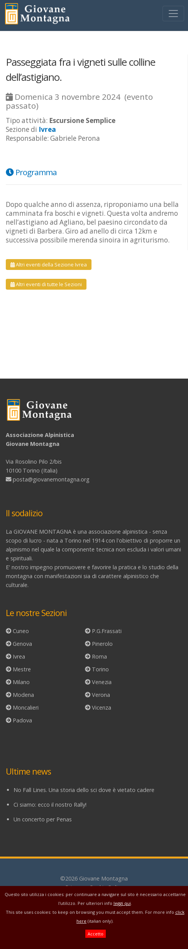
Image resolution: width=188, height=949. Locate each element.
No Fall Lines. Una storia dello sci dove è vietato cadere (84, 790)
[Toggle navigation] (173, 13)
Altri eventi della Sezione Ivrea (48, 264)
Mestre (22, 669)
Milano (21, 682)
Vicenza (101, 707)
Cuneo (21, 631)
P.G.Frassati (107, 631)
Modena (23, 694)
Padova (22, 720)
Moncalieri (26, 707)
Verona (101, 694)
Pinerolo (102, 643)
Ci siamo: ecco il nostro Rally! (50, 804)
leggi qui (122, 903)
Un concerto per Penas (43, 819)
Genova (22, 643)
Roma (99, 656)
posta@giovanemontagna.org (51, 479)
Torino (100, 669)
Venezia (102, 682)
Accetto (95, 934)
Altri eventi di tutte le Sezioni (46, 284)
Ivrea (19, 656)
